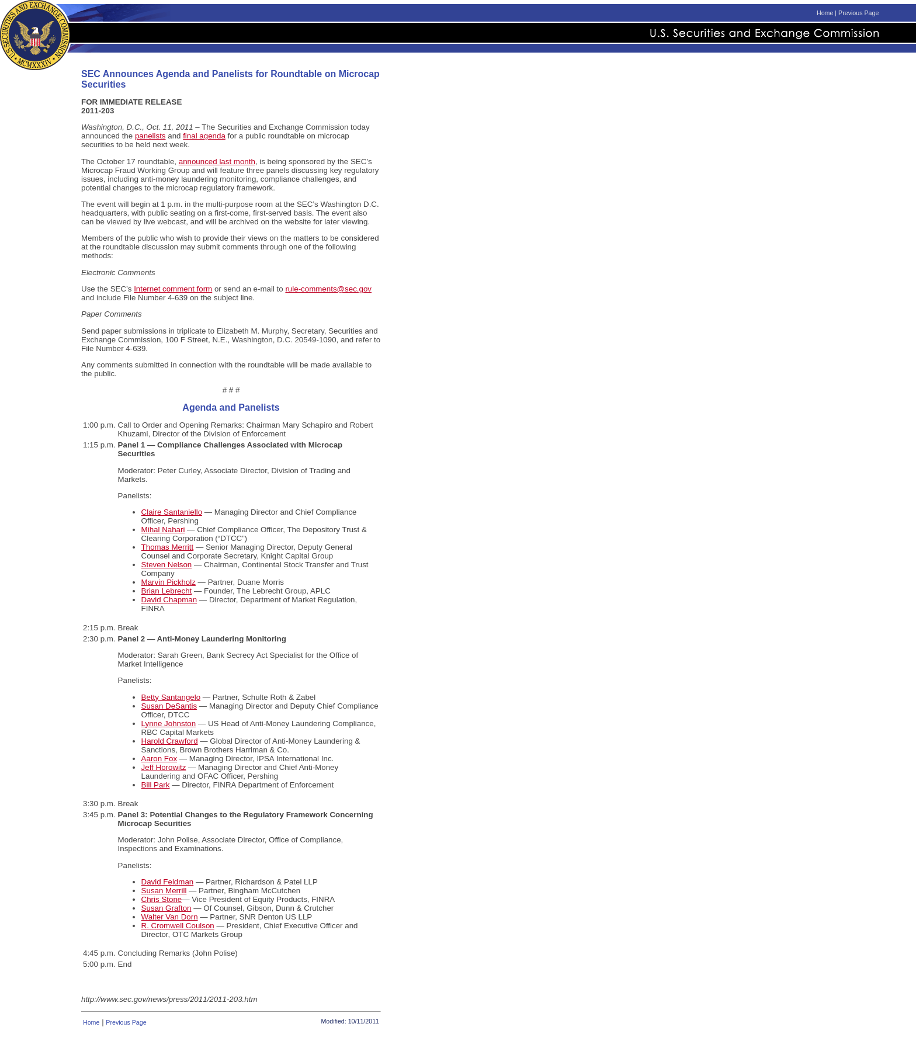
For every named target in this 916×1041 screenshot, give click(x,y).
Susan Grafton (166, 908)
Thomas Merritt (167, 547)
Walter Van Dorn (169, 916)
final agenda (204, 135)
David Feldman (167, 881)
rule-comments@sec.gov (328, 288)
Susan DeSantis (169, 706)
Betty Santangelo (171, 697)
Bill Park (155, 784)
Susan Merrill (164, 890)
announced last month (217, 161)
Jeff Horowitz (163, 767)
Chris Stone (161, 899)
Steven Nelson (166, 564)
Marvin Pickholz (168, 582)
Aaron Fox (159, 758)
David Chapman (169, 599)
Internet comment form (173, 288)
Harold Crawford (169, 741)
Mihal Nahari (163, 529)
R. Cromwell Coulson (177, 925)
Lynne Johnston (168, 723)
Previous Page (858, 12)
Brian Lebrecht (166, 591)
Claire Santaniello (171, 512)
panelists (150, 135)
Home (825, 12)
